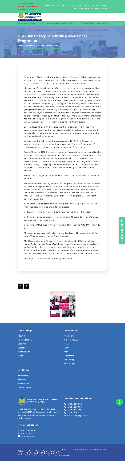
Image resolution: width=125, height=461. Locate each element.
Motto (20, 356)
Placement (69, 356)
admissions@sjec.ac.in (76, 415)
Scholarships (69, 360)
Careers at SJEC (71, 340)
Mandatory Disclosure (66, 5)
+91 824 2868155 (73, 404)
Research (22, 379)
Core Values (23, 344)
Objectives (22, 348)
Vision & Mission (25, 340)
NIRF (98, 5)
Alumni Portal (24, 383)
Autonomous (50, 5)
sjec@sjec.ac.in (26, 436)
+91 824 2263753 (26, 433)
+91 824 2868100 (26, 430)
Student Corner (101, 8)
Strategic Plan (24, 352)
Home (20, 45)
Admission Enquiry (122, 230)
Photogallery (23, 375)
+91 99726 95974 (73, 412)
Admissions (69, 336)
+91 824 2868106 (73, 407)
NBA (92, 5)
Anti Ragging (69, 363)
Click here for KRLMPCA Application (20, 23)
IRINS (66, 344)
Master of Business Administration (42, 45)
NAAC (86, 5)
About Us (22, 336)
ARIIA (104, 5)
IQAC (80, 5)
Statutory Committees (83, 8)
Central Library (24, 387)
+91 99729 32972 (73, 409)
